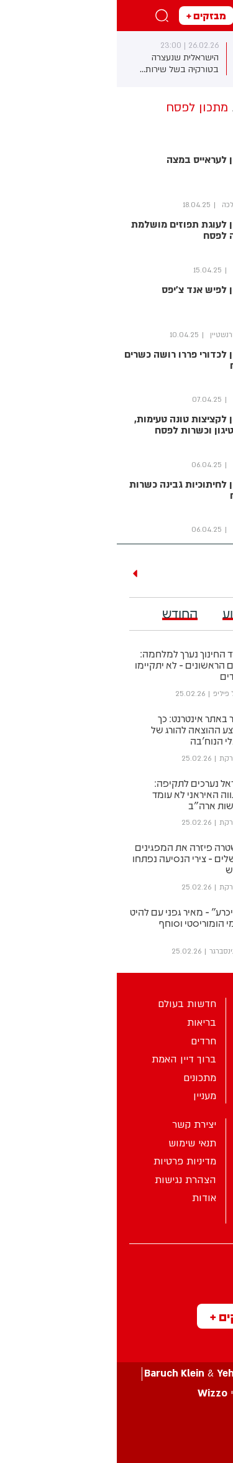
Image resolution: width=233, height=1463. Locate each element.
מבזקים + (89, 15)
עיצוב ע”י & (116, 1373)
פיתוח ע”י (117, 1393)
